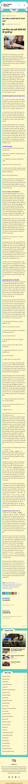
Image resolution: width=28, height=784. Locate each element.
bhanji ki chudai (14, 703)
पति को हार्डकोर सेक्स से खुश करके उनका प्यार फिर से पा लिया (18, 650)
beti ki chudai (19, 584)
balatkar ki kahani (14, 695)
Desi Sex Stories (16, 585)
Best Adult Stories (8, 5)
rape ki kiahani (14, 740)
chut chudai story (14, 714)
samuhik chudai (14, 743)
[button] (2, 5)
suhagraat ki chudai (14, 748)
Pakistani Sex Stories (14, 684)
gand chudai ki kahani (14, 586)
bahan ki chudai (14, 692)
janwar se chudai (14, 724)
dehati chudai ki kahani (14, 716)
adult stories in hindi (11, 15)
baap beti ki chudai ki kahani (8, 584)
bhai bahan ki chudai (14, 700)
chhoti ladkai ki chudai (7, 585)
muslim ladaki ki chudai (14, 732)
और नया (4, 626)
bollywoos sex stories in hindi (14, 708)
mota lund (14, 730)
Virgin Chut (14, 687)
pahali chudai (14, 738)
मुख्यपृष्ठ (3, 15)
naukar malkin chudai (14, 735)
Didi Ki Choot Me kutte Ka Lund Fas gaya (13, 642)
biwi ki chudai (14, 706)
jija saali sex (14, 727)
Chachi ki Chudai (14, 676)
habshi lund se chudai (7, 588)
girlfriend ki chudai (14, 722)
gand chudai (5, 586)
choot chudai (14, 711)
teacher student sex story (14, 751)
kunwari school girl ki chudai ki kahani (17, 656)
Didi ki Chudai (14, 682)
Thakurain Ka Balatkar (15, 662)
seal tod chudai (14, 746)
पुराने (24, 626)
